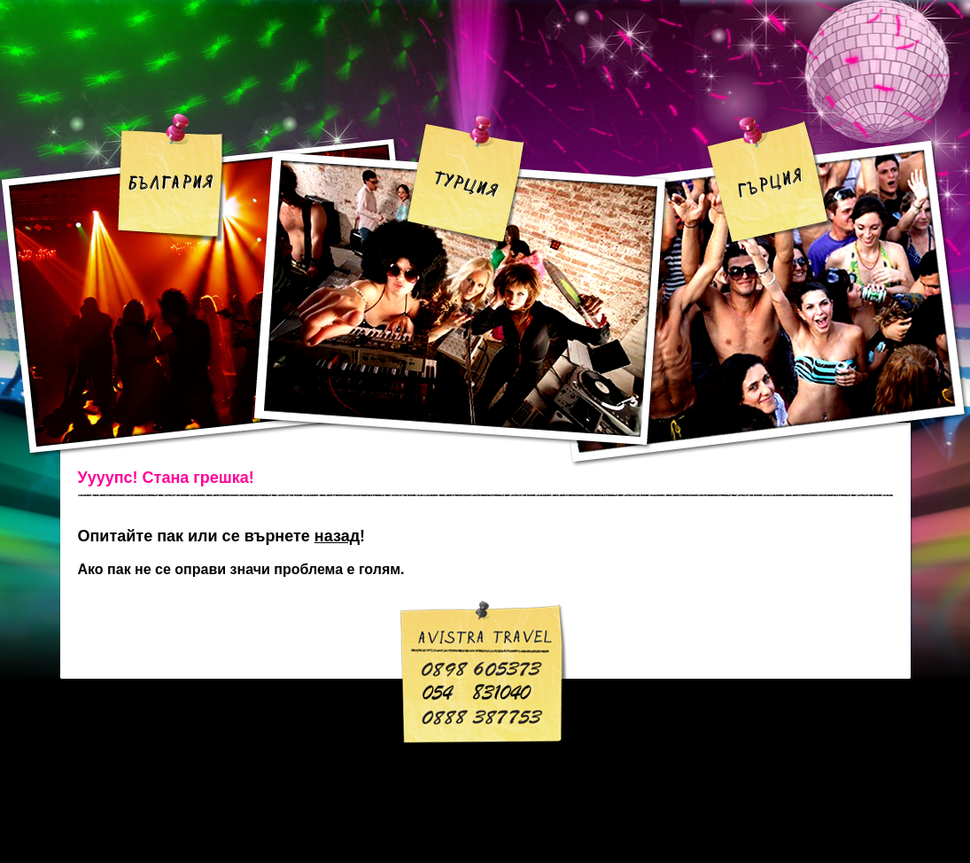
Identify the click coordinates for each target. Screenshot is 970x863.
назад (337, 536)
